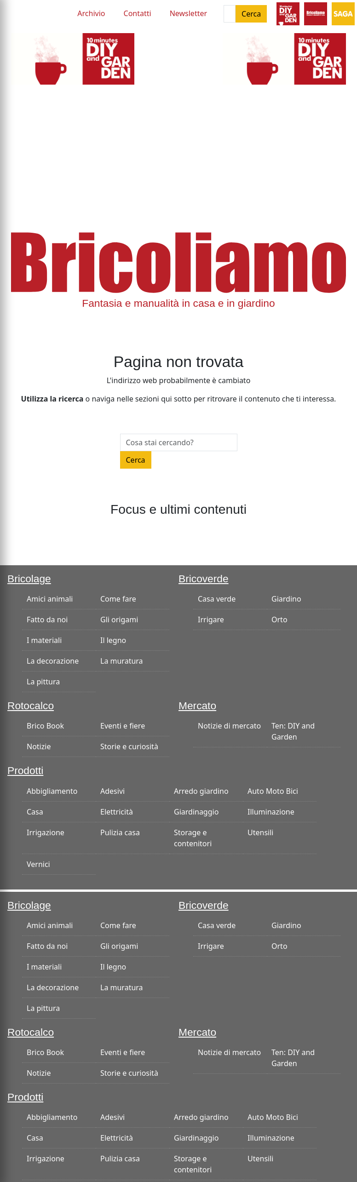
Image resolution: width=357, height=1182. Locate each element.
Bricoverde (203, 579)
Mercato (197, 705)
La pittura (43, 682)
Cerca (251, 14)
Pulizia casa (120, 832)
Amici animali (50, 599)
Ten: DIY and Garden (293, 731)
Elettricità (116, 812)
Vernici (38, 864)
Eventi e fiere (122, 726)
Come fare (118, 599)
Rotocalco (30, 705)
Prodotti (25, 770)
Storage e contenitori (193, 838)
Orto (279, 619)
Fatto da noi (47, 619)
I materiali (44, 640)
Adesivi (112, 791)
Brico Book (45, 726)
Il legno (113, 640)
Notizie (39, 746)
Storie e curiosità (129, 746)
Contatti (137, 13)
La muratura (121, 661)
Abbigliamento (52, 791)
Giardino (286, 599)
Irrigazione (45, 832)
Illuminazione (271, 812)
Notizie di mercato (229, 726)
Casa (35, 812)
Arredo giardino (201, 791)
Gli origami (119, 619)
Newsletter (188, 13)
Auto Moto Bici (273, 791)
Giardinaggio (196, 812)
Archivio (91, 13)
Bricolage (29, 579)
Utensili (260, 832)
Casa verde (217, 599)
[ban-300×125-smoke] (72, 58)
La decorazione (53, 661)
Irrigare (211, 619)
